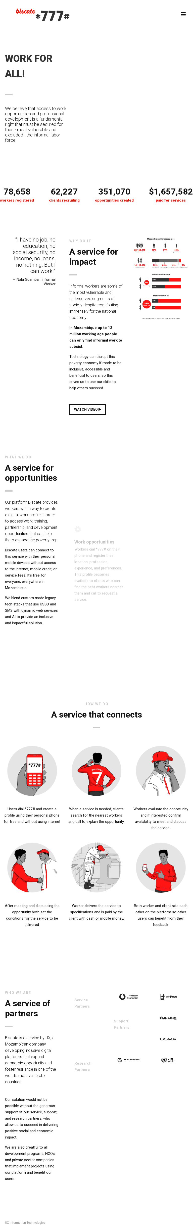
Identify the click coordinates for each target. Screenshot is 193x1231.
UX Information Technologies (25, 1222)
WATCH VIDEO (87, 409)
